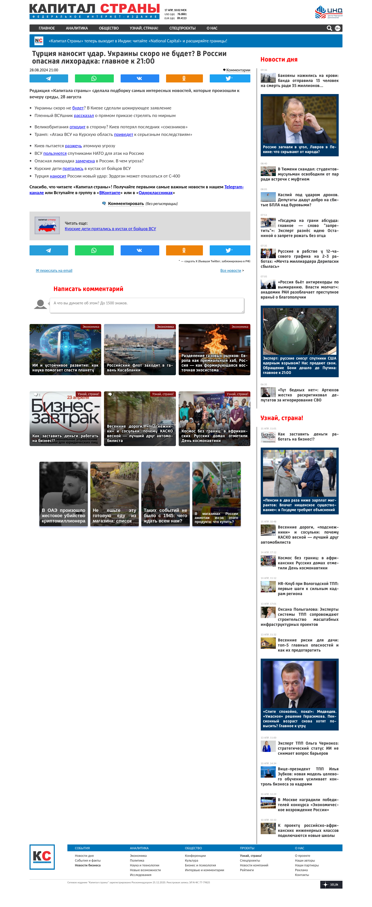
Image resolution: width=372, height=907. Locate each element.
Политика (137, 860)
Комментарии (238, 70)
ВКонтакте (109, 192)
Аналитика (77, 28)
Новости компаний (254, 865)
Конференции (195, 856)
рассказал (84, 115)
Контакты (302, 875)
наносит (58, 176)
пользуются (55, 153)
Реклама (301, 870)
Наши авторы (305, 860)
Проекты (247, 848)
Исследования (140, 875)
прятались (73, 168)
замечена (85, 161)
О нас (212, 28)
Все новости (231, 270)
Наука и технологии (144, 865)
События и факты (88, 860)
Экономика (91, 327)
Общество (109, 28)
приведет (123, 134)
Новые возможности (145, 870)
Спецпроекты (183, 28)
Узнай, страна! (144, 28)
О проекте (302, 856)
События (82, 848)
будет (78, 108)
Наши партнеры (307, 865)
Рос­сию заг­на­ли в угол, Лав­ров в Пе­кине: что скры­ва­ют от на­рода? (299, 149)
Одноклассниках (156, 192)
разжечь (73, 146)
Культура (191, 860)
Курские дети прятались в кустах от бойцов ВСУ (110, 228)
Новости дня (279, 59)
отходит (78, 127)
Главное (47, 28)
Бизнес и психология (200, 865)
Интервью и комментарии (204, 870)
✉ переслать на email (54, 270)
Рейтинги (247, 870)
